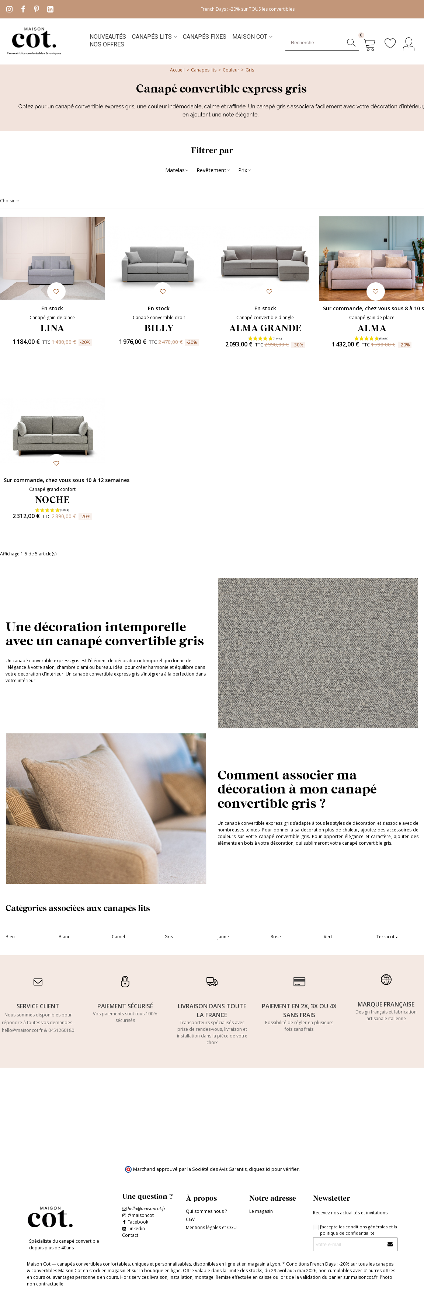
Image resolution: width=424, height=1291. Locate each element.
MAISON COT (249, 36)
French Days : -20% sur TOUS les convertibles (248, 9)
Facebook (138, 1222)
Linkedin (136, 1228)
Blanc (64, 937)
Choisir (10, 201)
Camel (118, 937)
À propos (201, 1198)
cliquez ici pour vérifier (274, 1169)
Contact (130, 1235)
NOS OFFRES (107, 44)
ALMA (371, 327)
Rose (276, 937)
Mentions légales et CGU (211, 1227)
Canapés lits (152, 36)
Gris (168, 937)
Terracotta (387, 937)
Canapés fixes (204, 36)
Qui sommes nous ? (206, 1211)
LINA (52, 327)
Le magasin (261, 1211)
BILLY (159, 327)
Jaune (223, 937)
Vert (328, 937)
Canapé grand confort (52, 489)
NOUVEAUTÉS (108, 36)
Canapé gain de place (52, 317)
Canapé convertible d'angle (265, 317)
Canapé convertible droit (159, 317)
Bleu (10, 937)
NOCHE (52, 499)
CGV (190, 1219)
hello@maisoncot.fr (22, 1030)
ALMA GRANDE (265, 327)
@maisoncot (141, 1215)
